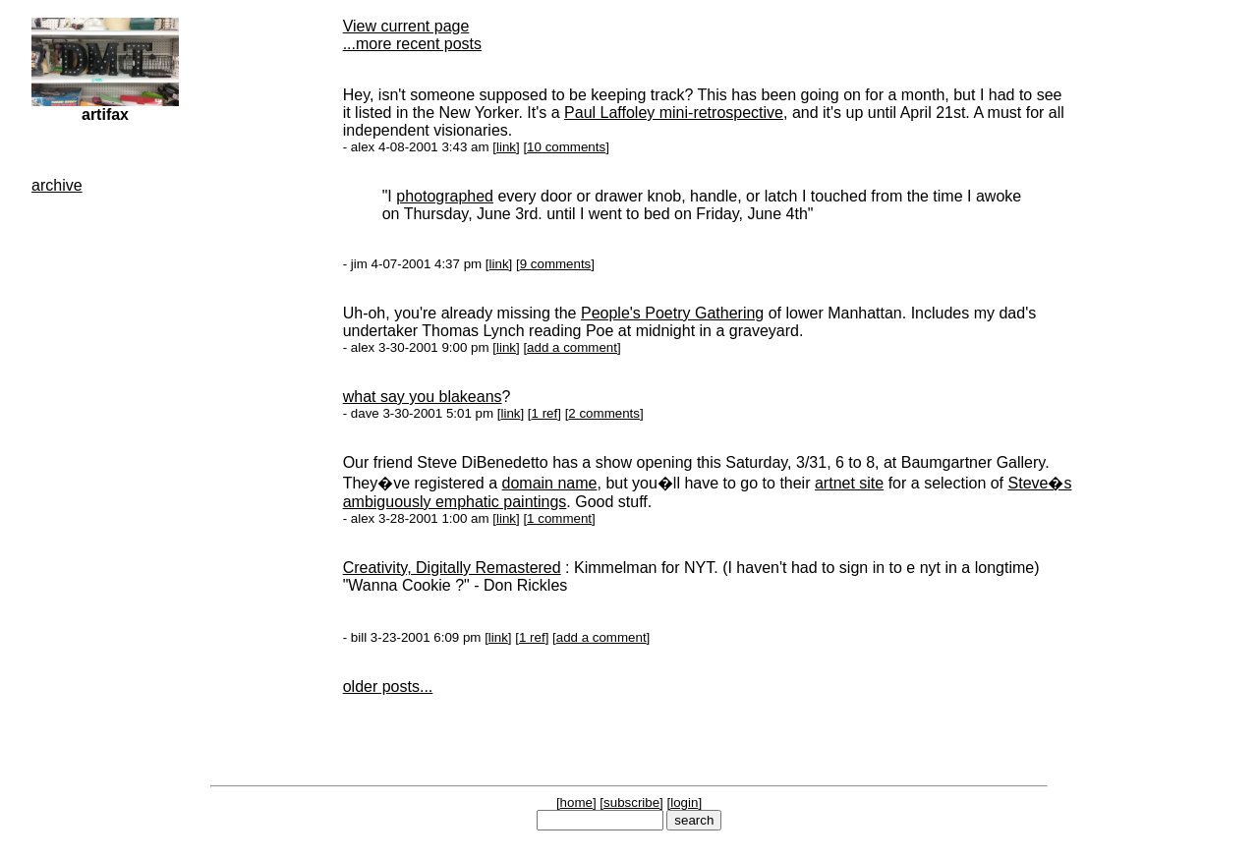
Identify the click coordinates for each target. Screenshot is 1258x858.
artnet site (849, 483)
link (506, 147)
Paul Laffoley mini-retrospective (673, 112)
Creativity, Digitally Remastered (452, 567)
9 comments (556, 264)
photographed (444, 196)
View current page (406, 26)
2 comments (604, 413)
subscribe (631, 802)
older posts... (388, 686)
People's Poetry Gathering (672, 313)
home (576, 802)
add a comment (572, 347)
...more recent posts (412, 43)
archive (57, 185)
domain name (550, 483)
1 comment (559, 518)
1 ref (545, 413)
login (684, 802)
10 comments (566, 147)
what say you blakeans (422, 396)
